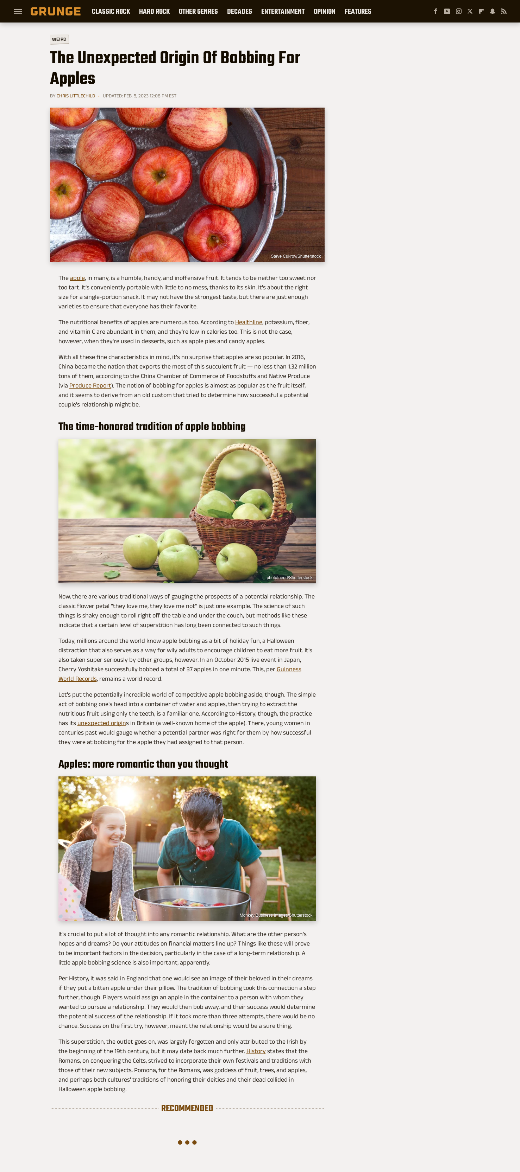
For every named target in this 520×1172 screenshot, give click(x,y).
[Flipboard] (481, 11)
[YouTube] (447, 11)
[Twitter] (470, 11)
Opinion (325, 11)
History (256, 1051)
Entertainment (283, 11)
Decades (239, 11)
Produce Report (90, 385)
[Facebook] (435, 11)
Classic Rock (111, 11)
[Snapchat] (492, 11)
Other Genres (198, 11)
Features (358, 11)
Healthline (248, 322)
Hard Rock (154, 11)
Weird (59, 39)
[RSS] (504, 11)
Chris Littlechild (76, 95)
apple (77, 277)
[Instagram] (459, 11)
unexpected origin (101, 722)
